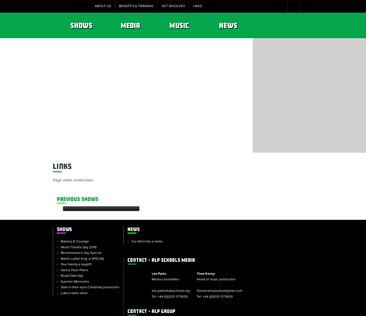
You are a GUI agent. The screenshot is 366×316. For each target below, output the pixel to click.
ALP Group (213, 256)
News (289, 25)
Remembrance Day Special (81, 229)
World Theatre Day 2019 (79, 223)
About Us (103, 6)
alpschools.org (271, 270)
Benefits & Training (136, 6)
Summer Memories (75, 257)
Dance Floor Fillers (74, 246)
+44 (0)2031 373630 (231, 241)
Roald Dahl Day (72, 252)
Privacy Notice (215, 309)
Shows (143, 25)
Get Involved (173, 6)
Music (240, 25)
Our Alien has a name (142, 218)
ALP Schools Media (223, 205)
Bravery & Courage (75, 218)
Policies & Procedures (179, 309)
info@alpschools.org (277, 276)
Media (192, 25)
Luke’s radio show (74, 275)
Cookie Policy (143, 309)
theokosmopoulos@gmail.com (275, 236)
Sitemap (119, 309)
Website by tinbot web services (290, 309)
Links (197, 6)
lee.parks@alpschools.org (229, 236)
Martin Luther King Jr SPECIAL (83, 235)
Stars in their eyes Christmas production (79, 266)
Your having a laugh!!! (76, 240)
